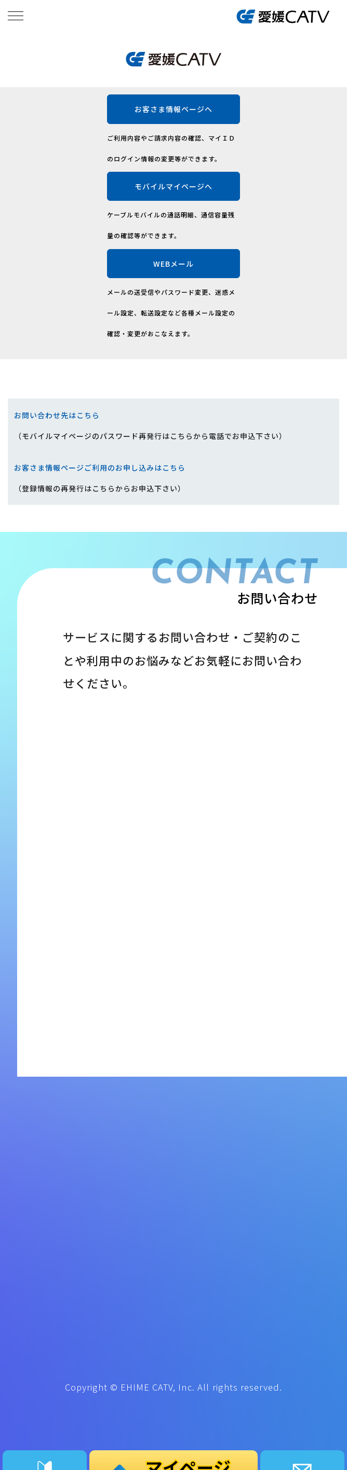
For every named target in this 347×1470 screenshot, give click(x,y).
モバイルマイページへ (173, 186)
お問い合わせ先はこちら (57, 415)
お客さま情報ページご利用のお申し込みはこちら (99, 467)
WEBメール (173, 263)
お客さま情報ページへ (173, 109)
